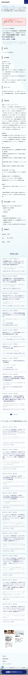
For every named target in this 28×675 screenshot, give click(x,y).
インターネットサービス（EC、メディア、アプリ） (17, 442)
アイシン (4, 323)
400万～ (23, 271)
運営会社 (4, 661)
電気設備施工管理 (14, 288)
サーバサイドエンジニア (6, 444)
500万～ (23, 305)
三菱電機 (4, 271)
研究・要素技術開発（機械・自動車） (8, 369)
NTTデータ (4, 305)
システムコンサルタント (16, 305)
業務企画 (4, 599)
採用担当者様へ (6, 658)
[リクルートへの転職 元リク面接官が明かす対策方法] (9, 633)
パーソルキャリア (5, 442)
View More (14, 414)
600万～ (24, 339)
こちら (14, 21)
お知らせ (4, 656)
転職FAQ (17, 636)
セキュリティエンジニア (17, 339)
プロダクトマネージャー (6, 528)
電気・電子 (8, 271)
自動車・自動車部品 (10, 323)
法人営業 (4, 488)
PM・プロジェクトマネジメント (16, 271)
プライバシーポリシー (7, 663)
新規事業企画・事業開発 (17, 353)
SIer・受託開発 (10, 305)
